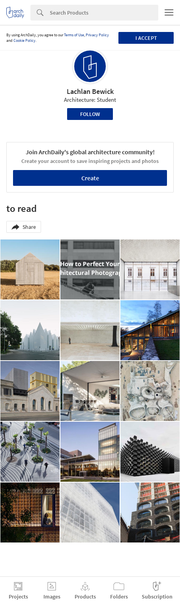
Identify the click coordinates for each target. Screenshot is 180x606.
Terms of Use (74, 34)
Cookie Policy (24, 40)
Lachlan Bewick (90, 91)
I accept (146, 37)
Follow (90, 114)
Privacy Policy (97, 34)
